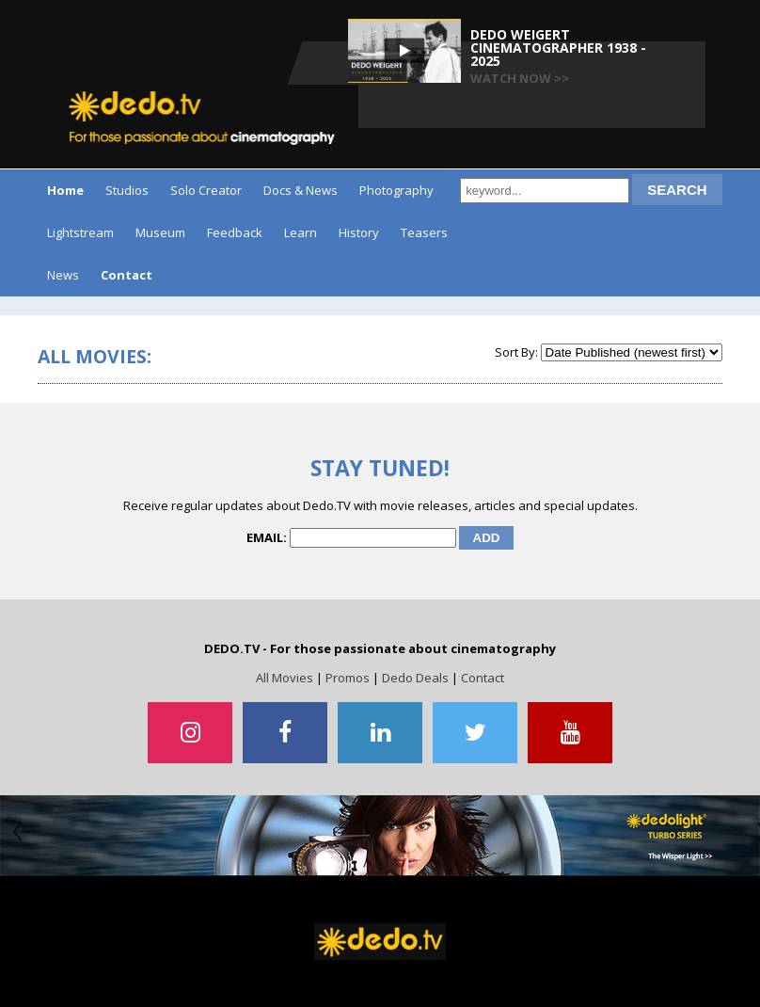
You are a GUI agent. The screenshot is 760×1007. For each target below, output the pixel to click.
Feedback (234, 232)
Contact (482, 677)
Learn (300, 232)
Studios (127, 190)
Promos (347, 677)
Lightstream (80, 232)
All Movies (284, 677)
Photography (396, 190)
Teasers (424, 232)
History (359, 232)
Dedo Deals (415, 677)
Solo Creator (206, 190)
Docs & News (300, 190)
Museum (160, 232)
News (63, 274)
